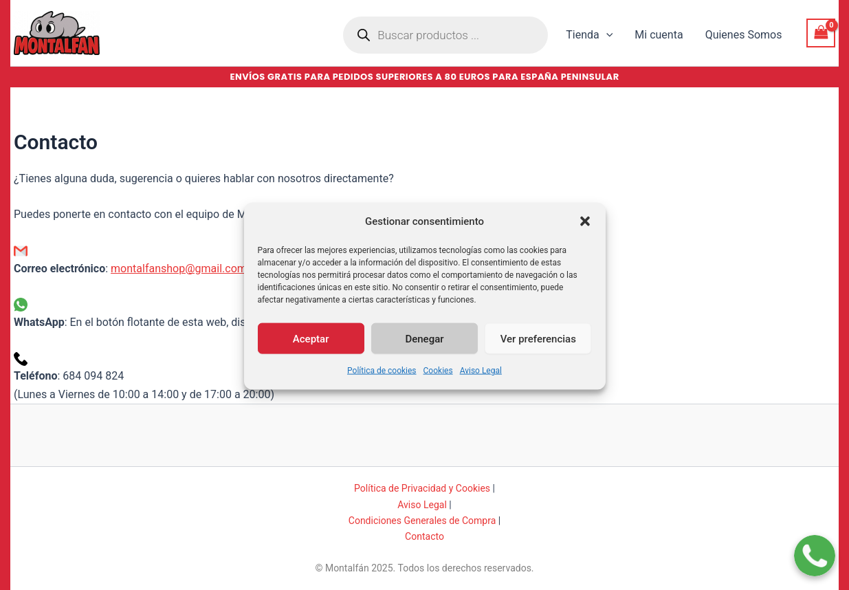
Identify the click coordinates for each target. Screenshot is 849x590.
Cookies (438, 381)
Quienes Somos (743, 34)
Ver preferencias (538, 348)
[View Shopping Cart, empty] (820, 33)
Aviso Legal (481, 381)
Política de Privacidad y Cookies (422, 488)
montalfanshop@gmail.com (179, 268)
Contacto (424, 536)
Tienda (589, 35)
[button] (585, 232)
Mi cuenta (659, 34)
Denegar (424, 348)
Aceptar (311, 348)
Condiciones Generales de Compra (422, 520)
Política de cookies (382, 381)
